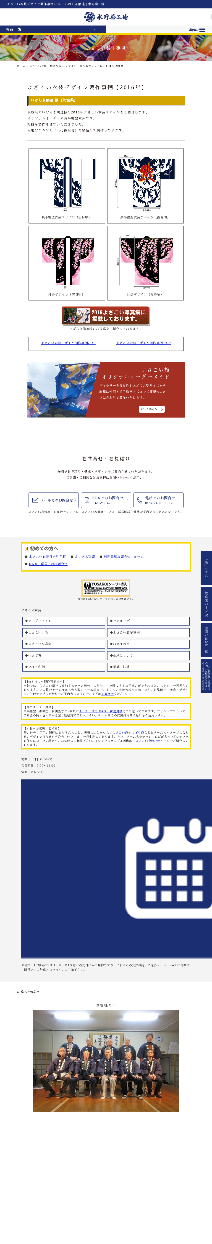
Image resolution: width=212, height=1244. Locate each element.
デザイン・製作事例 (78, 66)
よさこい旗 (120, 732)
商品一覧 (14, 29)
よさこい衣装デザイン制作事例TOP (143, 343)
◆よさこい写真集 (38, 644)
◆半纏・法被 (120, 667)
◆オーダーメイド (38, 621)
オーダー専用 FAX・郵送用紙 (101, 711)
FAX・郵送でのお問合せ (48, 564)
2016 (98, 66)
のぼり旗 (137, 732)
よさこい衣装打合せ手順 (47, 556)
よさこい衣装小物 (148, 740)
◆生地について (121, 655)
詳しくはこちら (150, 409)
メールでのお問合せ (56, 500)
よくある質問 (85, 556)
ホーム (21, 66)
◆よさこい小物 (36, 632)
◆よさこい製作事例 (125, 632)
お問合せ (107, 694)
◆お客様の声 (120, 644)
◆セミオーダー (121, 621)
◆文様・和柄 (35, 667)
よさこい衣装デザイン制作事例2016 (68, 343)
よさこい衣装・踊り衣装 (45, 66)
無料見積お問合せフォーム (124, 556)
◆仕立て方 (33, 655)
